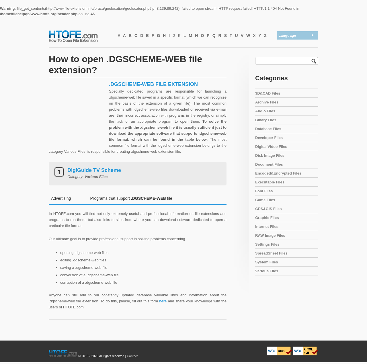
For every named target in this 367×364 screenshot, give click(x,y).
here (163, 301)
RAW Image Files (270, 235)
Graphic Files (267, 218)
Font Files (264, 191)
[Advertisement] (77, 117)
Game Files (265, 200)
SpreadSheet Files (271, 253)
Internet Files (266, 226)
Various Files (266, 271)
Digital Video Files (271, 146)
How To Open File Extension (80, 36)
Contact (132, 356)
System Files (266, 262)
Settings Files (267, 244)
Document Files (269, 164)
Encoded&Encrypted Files (278, 173)
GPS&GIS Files (268, 209)
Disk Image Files (269, 155)
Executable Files (269, 182)
